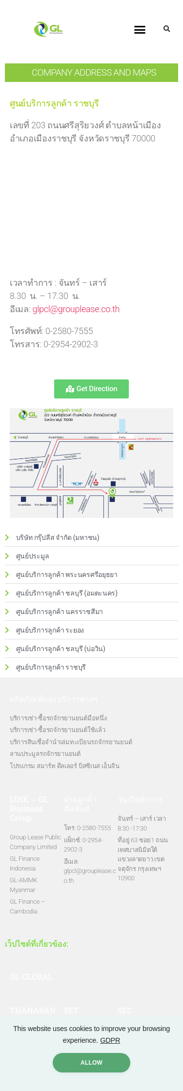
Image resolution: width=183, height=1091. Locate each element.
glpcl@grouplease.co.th (76, 309)
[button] (140, 29)
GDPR (110, 1040)
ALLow (91, 1062)
